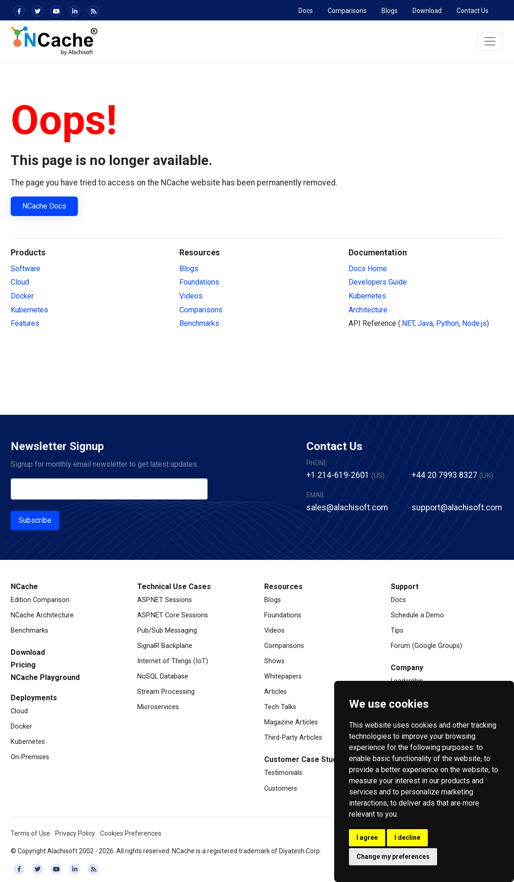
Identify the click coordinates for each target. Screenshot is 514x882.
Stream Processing (166, 692)
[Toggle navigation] (490, 41)
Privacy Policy (75, 833)
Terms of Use (30, 833)
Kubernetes (29, 309)
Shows (274, 661)
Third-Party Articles (293, 738)
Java (425, 323)
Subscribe (35, 520)
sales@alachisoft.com (347, 507)
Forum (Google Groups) (426, 646)
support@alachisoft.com (457, 507)
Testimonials (283, 773)
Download (427, 10)
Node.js (474, 323)
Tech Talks (280, 707)
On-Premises (30, 757)
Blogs (389, 10)
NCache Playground (45, 677)
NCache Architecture (42, 615)
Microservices (158, 707)
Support (405, 586)
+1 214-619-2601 (337, 475)
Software (25, 268)
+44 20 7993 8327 (444, 475)
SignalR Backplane (164, 646)
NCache (24, 586)
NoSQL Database (162, 676)
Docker (22, 296)
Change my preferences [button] (393, 856)
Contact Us (473, 10)
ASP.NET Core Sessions (172, 615)
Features (25, 323)
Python (447, 323)
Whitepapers (283, 676)
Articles (275, 692)
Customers (280, 789)
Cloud (20, 282)
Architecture (368, 309)
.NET (407, 323)
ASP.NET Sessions (164, 600)
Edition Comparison (40, 600)
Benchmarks (199, 323)
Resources (283, 586)
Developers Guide (378, 282)
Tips (397, 631)
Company (407, 667)
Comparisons (347, 10)
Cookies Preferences (130, 833)
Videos (191, 296)
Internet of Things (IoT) (172, 661)
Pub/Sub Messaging (167, 631)
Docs (305, 10)
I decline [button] (407, 837)
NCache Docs (44, 206)
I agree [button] (367, 837)
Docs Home (368, 268)
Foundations (199, 282)
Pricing (23, 664)
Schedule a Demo (417, 615)
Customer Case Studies (306, 759)
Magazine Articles (291, 722)
